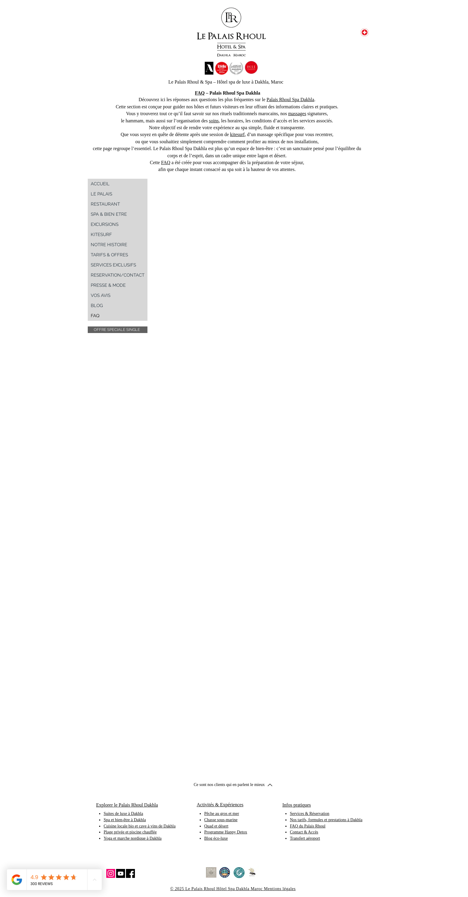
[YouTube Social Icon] (120, 873)
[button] (117, 329)
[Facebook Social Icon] (130, 873)
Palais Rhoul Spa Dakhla (290, 99)
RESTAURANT (105, 204)
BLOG (97, 305)
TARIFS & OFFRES (109, 255)
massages (297, 113)
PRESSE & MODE (108, 285)
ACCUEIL (100, 184)
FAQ (200, 92)
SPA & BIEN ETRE (109, 214)
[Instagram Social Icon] (110, 873)
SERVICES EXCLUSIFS (113, 265)
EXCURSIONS (104, 224)
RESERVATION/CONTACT (117, 275)
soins (214, 120)
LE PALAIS (101, 194)
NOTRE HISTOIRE (109, 244)
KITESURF (101, 234)
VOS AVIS (100, 295)
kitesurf (237, 134)
